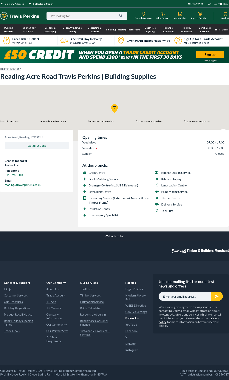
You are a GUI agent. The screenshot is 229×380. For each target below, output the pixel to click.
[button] (114, 108)
